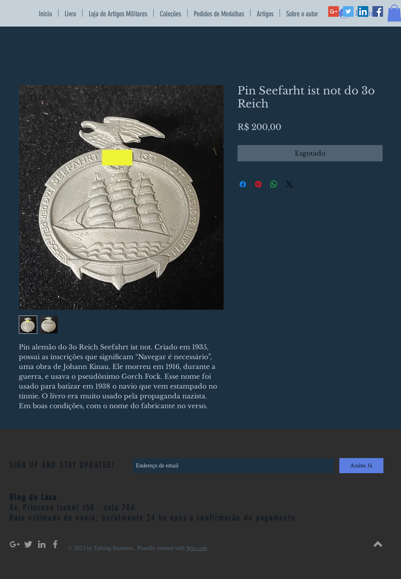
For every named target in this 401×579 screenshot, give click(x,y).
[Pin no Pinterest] (258, 184)
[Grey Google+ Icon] (14, 544)
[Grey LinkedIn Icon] (41, 544)
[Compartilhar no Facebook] (243, 184)
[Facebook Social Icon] (377, 11)
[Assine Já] (361, 465)
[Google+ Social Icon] (333, 11)
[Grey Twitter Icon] (28, 544)
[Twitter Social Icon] (348, 11)
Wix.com (196, 548)
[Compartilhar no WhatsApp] (274, 184)
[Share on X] (289, 184)
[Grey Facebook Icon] (55, 544)
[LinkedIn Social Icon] (363, 11)
